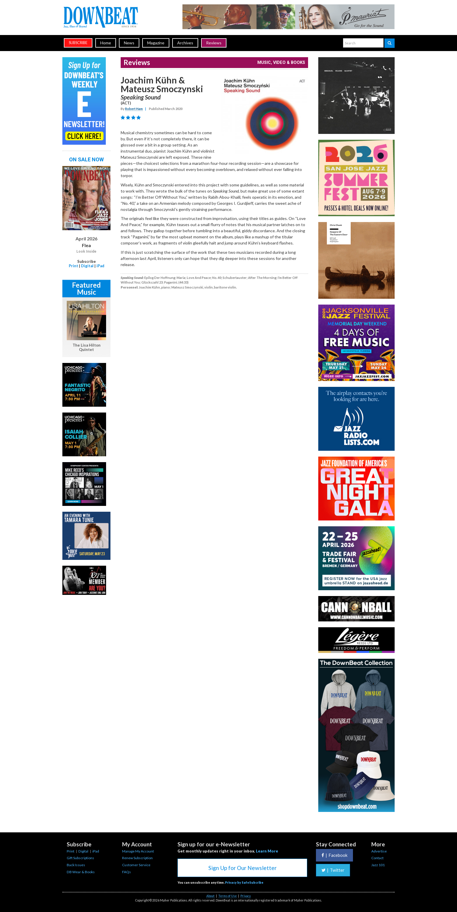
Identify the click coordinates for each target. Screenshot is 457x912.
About (210, 896)
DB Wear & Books (81, 872)
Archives (185, 42)
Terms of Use (227, 896)
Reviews (214, 42)
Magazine (155, 42)
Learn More (267, 851)
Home (105, 42)
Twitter (332, 870)
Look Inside (86, 251)
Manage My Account (138, 851)
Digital (87, 265)
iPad (100, 265)
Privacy (245, 896)
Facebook (334, 855)
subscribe (78, 43)
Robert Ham (134, 109)
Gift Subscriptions (80, 858)
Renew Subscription (137, 858)
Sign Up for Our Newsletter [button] (242, 867)
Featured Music (86, 288)
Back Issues (76, 865)
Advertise (379, 851)
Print (73, 265)
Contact (377, 858)
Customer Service (136, 865)
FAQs (126, 872)
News (129, 42)
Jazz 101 (378, 865)
